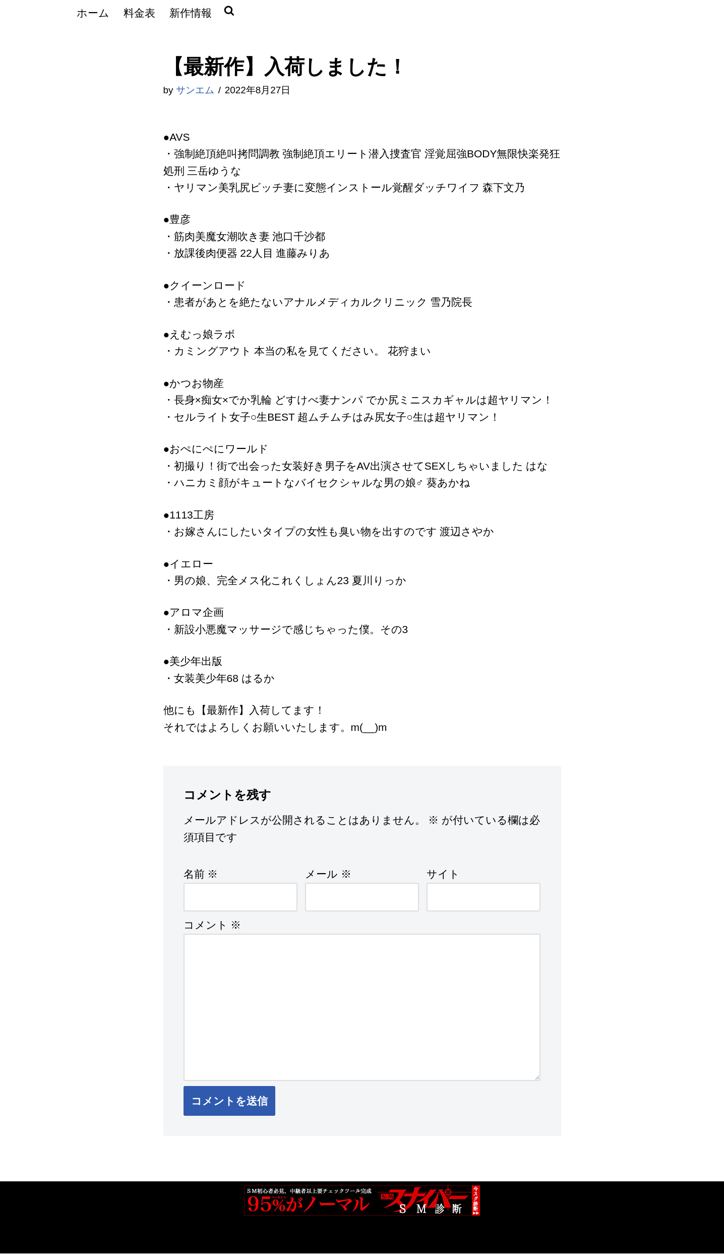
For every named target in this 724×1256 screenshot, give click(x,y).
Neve (87, 1241)
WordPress (193, 1241)
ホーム (93, 13)
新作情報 (190, 13)
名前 (201, 876)
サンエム (195, 90)
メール (328, 876)
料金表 (139, 13)
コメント (213, 927)
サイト (443, 876)
